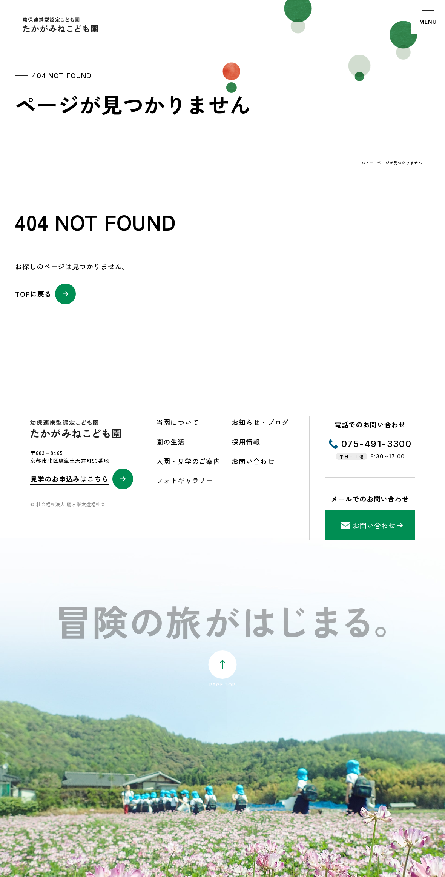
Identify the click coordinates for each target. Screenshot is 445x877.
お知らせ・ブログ (260, 422)
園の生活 (170, 442)
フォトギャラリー (184, 480)
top (364, 162)
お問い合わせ (253, 461)
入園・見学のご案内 (188, 461)
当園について (177, 422)
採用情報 (246, 442)
